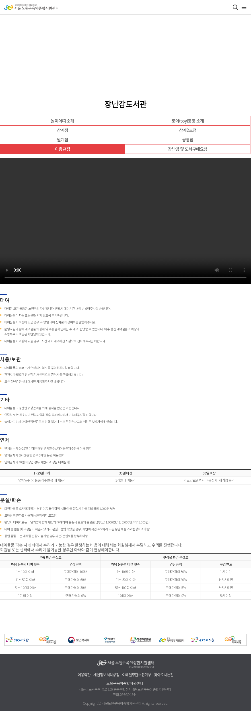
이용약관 (84, 675)
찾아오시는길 (163, 675)
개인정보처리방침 (106, 675)
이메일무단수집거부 (136, 675)
